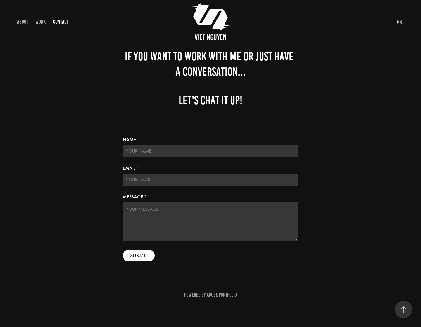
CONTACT (61, 22)
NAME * (131, 139)
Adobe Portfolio (222, 295)
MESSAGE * (135, 197)
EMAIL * (131, 168)
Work (40, 22)
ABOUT (22, 22)
